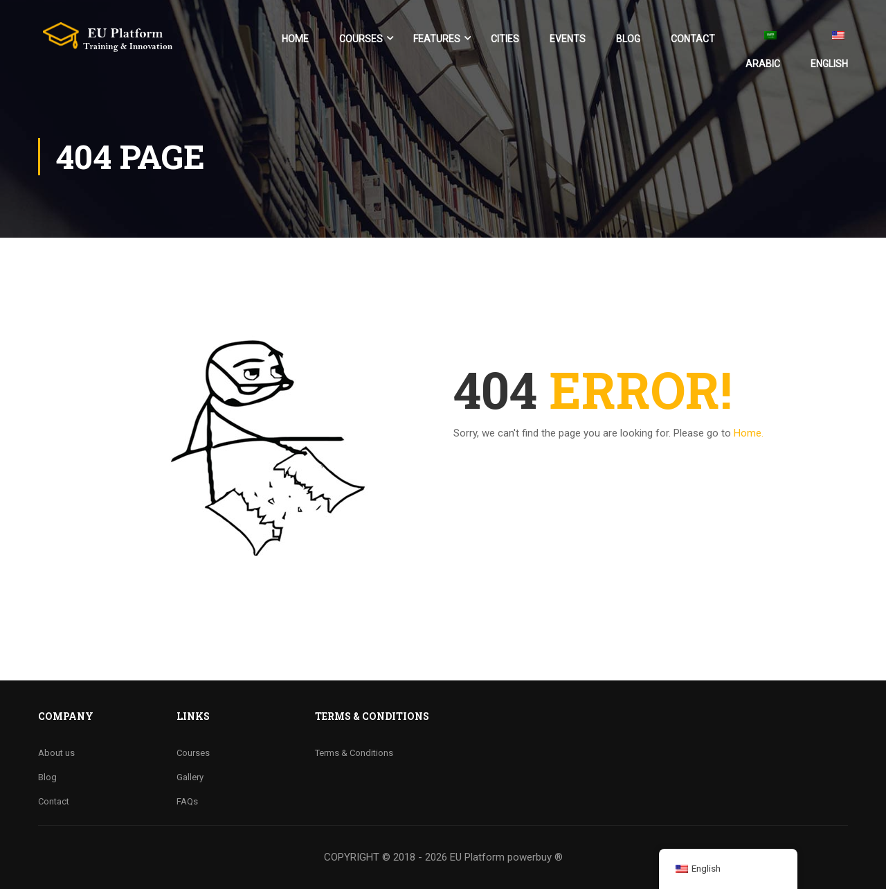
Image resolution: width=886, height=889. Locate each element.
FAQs (187, 801)
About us (56, 753)
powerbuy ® (535, 857)
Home (295, 38)
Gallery (190, 777)
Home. (748, 433)
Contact (693, 38)
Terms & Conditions (354, 753)
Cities (505, 38)
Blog (628, 38)
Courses (361, 38)
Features (436, 38)
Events (568, 38)
